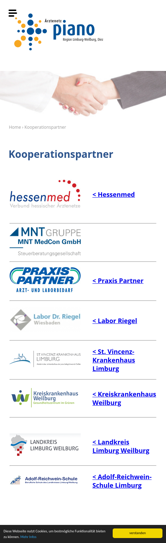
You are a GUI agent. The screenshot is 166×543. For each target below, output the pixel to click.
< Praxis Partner (118, 280)
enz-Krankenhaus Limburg (113, 360)
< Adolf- (104, 476)
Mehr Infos (28, 536)
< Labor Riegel (114, 320)
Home (15, 127)
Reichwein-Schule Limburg (121, 480)
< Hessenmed (113, 194)
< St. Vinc (106, 351)
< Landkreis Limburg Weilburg (120, 446)
